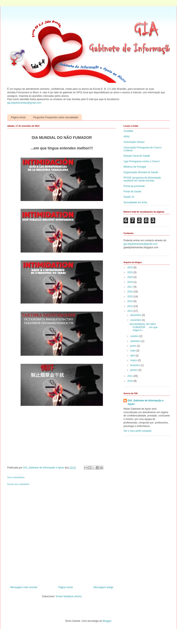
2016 (130, 291)
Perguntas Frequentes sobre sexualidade (55, 117)
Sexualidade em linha (135, 202)
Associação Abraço (133, 142)
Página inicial (18, 117)
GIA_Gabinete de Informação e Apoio (146, 402)
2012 (130, 311)
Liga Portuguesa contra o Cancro (141, 161)
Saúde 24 (128, 196)
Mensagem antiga (103, 587)
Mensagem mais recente (23, 587)
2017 (130, 286)
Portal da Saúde (132, 191)
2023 (130, 272)
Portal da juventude (134, 186)
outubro (134, 336)
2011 (130, 376)
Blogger (107, 621)
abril (133, 355)
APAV (126, 136)
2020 (130, 277)
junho (133, 345)
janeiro (134, 370)
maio (133, 350)
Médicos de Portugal (134, 166)
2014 (130, 301)
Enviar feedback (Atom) (69, 596)
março (134, 360)
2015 (130, 296)
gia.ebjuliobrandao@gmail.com (24, 102)
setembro (135, 341)
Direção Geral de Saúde (136, 155)
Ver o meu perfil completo (137, 430)
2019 (130, 282)
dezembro (136, 315)
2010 (130, 381)
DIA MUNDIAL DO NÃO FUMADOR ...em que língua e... (144, 327)
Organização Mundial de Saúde (140, 172)
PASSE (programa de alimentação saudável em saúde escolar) (142, 179)
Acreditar (128, 131)
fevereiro (135, 365)
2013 (130, 306)
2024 (130, 267)
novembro (136, 320)
